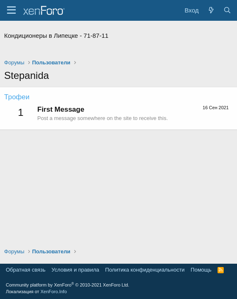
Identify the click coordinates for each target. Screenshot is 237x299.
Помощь (201, 270)
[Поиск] (227, 10)
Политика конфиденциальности (145, 270)
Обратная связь (26, 270)
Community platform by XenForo (67, 284)
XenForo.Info (54, 291)
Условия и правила (75, 270)
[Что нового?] (211, 10)
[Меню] (11, 10)
